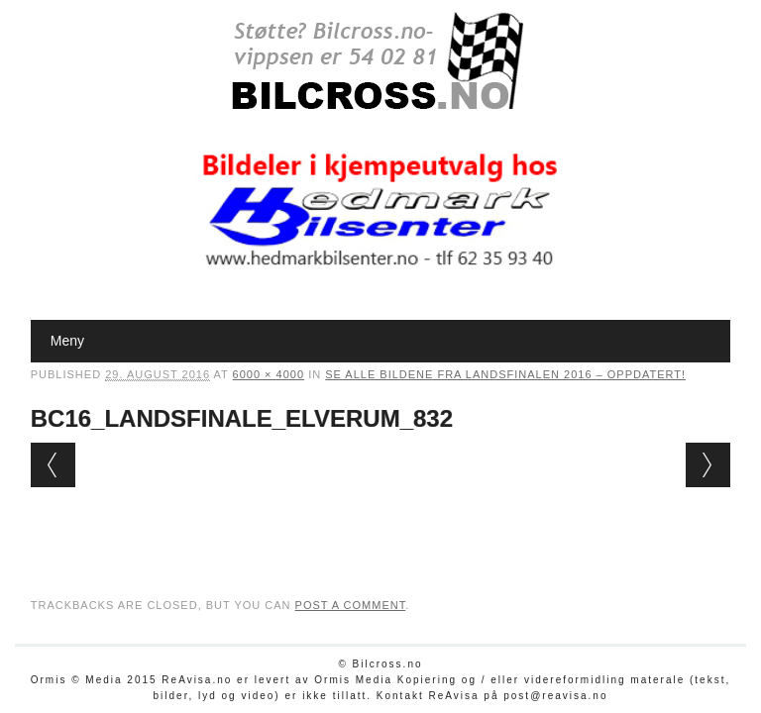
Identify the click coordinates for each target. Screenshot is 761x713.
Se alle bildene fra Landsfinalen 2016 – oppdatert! (505, 374)
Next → (708, 465)
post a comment (350, 605)
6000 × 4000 (268, 374)
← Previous (53, 465)
